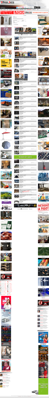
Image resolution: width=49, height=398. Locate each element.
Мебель (10, 291)
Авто (7, 9)
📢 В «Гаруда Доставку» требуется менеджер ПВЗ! (6, 68)
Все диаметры (24, 60)
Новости (5, 9)
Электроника (3, 287)
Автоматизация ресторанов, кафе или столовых (43, 36)
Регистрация (34, 9)
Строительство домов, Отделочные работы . (6, 128)
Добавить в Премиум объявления (18, 51)
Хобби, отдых (3, 284)
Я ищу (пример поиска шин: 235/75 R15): (18, 18)
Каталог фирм (21, 9)
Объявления (10, 9)
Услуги (10, 284)
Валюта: (24, 21)
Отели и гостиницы (16, 9)
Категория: (25, 15)
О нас (25, 9)
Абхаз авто (19, 396)
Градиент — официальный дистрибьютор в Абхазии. (6, 98)
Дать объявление (29, 9)
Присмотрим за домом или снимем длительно (6, 378)
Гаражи (10, 288)
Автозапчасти (3, 283)
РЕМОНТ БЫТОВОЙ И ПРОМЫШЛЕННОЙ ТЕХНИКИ (43, 139)
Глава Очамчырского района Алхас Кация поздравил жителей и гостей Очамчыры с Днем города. (44, 317)
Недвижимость (4, 288)
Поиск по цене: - (17, 21)
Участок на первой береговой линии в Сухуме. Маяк (6, 200)
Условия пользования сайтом (34, 395)
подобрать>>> (25, 25)
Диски (10, 287)
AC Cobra (7, 383)
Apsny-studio (29, 396)
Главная (1, 9)
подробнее (20, 44)
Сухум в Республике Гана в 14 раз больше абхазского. (44, 323)
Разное (3, 294)
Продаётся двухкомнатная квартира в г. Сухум (6, 47)
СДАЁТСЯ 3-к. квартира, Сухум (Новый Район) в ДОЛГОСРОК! (6, 381)
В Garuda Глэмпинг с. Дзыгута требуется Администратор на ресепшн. (6, 230)
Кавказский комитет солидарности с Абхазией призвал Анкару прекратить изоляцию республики (44, 320)
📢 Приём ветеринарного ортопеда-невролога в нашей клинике (43, 233)
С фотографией (15, 24)
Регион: (15, 22)
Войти (38, 9)
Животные (3, 291)
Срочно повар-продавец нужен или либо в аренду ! (43, 86)
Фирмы (9, 294)
